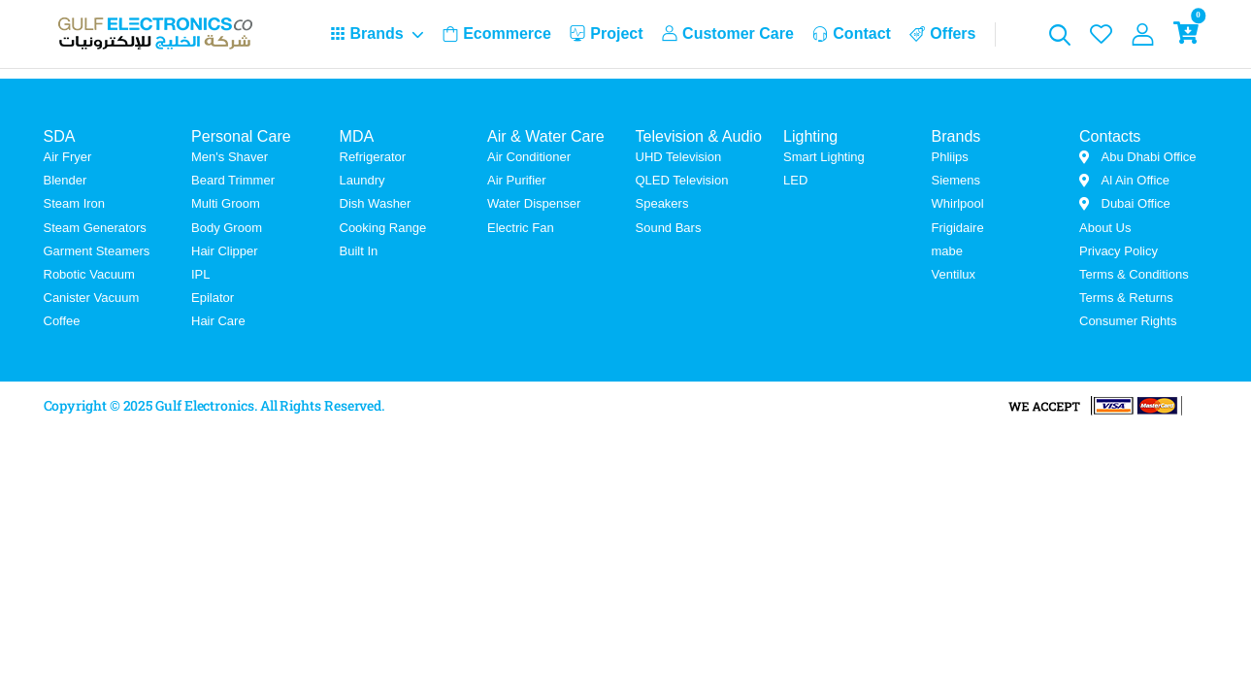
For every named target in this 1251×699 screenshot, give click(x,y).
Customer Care (728, 33)
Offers (942, 33)
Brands (367, 33)
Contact (851, 33)
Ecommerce (497, 33)
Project (606, 33)
